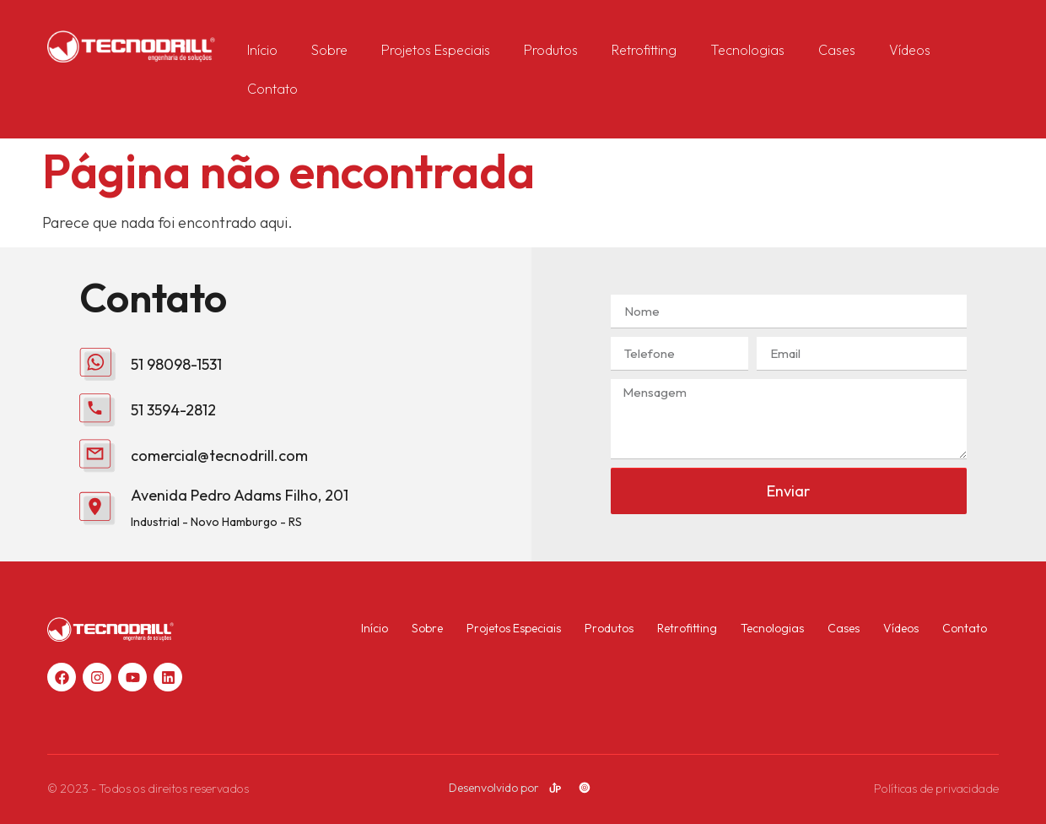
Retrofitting (644, 49)
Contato (272, 88)
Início (262, 49)
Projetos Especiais (435, 49)
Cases (836, 49)
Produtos (551, 49)
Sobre (329, 49)
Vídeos (909, 49)
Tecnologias (747, 49)
